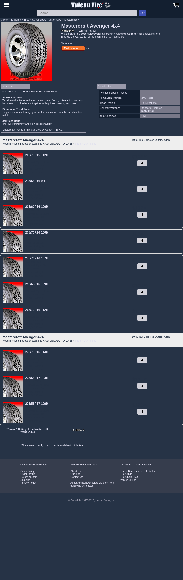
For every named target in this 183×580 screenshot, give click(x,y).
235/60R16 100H (36, 206)
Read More (118, 36)
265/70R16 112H (36, 309)
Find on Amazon (73, 48)
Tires (26, 19)
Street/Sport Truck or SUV (46, 19)
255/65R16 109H (36, 284)
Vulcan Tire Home (11, 19)
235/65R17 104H (36, 378)
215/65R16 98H (35, 181)
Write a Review (87, 30)
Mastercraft (70, 19)
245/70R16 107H (36, 258)
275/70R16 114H (36, 352)
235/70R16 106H (36, 232)
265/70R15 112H (36, 155)
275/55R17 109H (36, 403)
